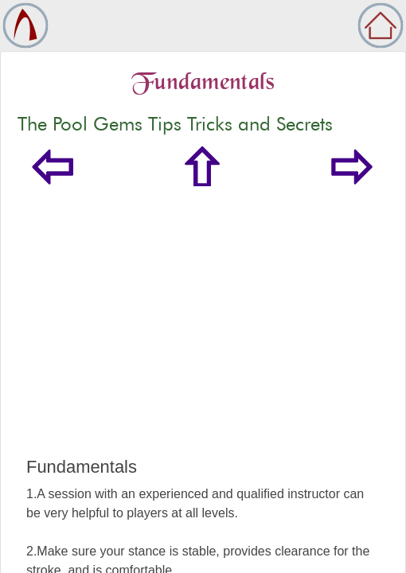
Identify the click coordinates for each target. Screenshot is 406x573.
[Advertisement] (203, 337)
